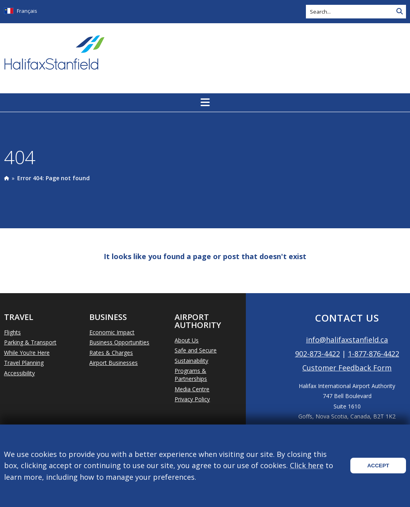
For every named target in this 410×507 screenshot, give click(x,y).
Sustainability (191, 360)
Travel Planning (24, 362)
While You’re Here (27, 352)
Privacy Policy (192, 399)
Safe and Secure (196, 350)
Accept (378, 466)
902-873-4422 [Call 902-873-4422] (317, 353)
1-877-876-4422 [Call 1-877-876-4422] (373, 353)
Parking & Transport (30, 342)
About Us (187, 340)
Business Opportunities (119, 342)
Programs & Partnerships (191, 374)
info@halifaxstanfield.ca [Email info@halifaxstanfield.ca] (347, 339)
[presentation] (6, 178)
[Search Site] (399, 11)
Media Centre (192, 389)
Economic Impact (112, 332)
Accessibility (19, 373)
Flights (12, 332)
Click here (307, 465)
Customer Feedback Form (347, 367)
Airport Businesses (113, 362)
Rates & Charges (111, 352)
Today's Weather (364, 53)
